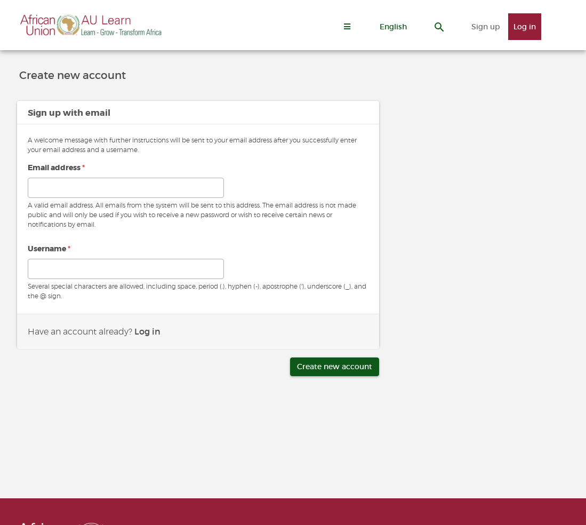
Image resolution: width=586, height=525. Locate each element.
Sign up (485, 26)
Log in (524, 26)
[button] (393, 26)
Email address (56, 167)
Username (49, 248)
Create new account (334, 366)
